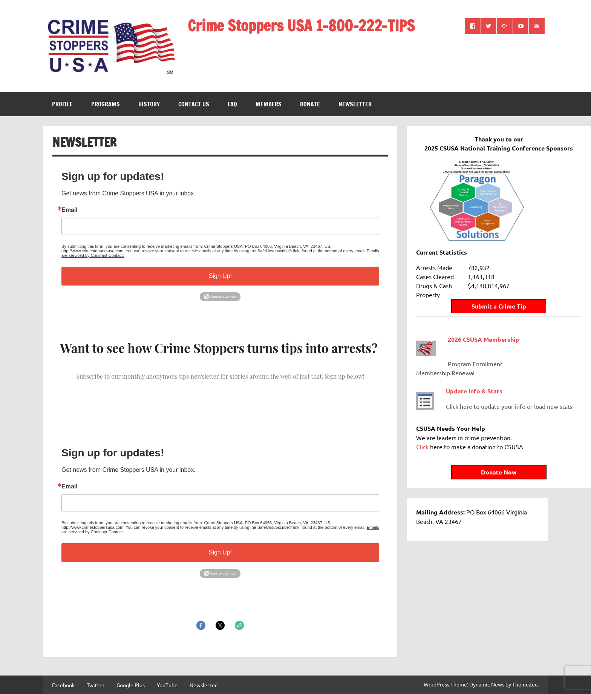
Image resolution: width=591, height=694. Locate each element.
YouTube (167, 685)
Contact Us (193, 104)
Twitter (95, 685)
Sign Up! (220, 276)
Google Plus (130, 685)
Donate (310, 104)
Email (69, 210)
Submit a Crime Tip (477, 294)
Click (422, 443)
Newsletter (355, 104)
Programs (105, 104)
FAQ (232, 104)
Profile (62, 104)
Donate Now (477, 469)
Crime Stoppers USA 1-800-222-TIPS (301, 25)
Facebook (63, 685)
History (149, 104)
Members (269, 104)
